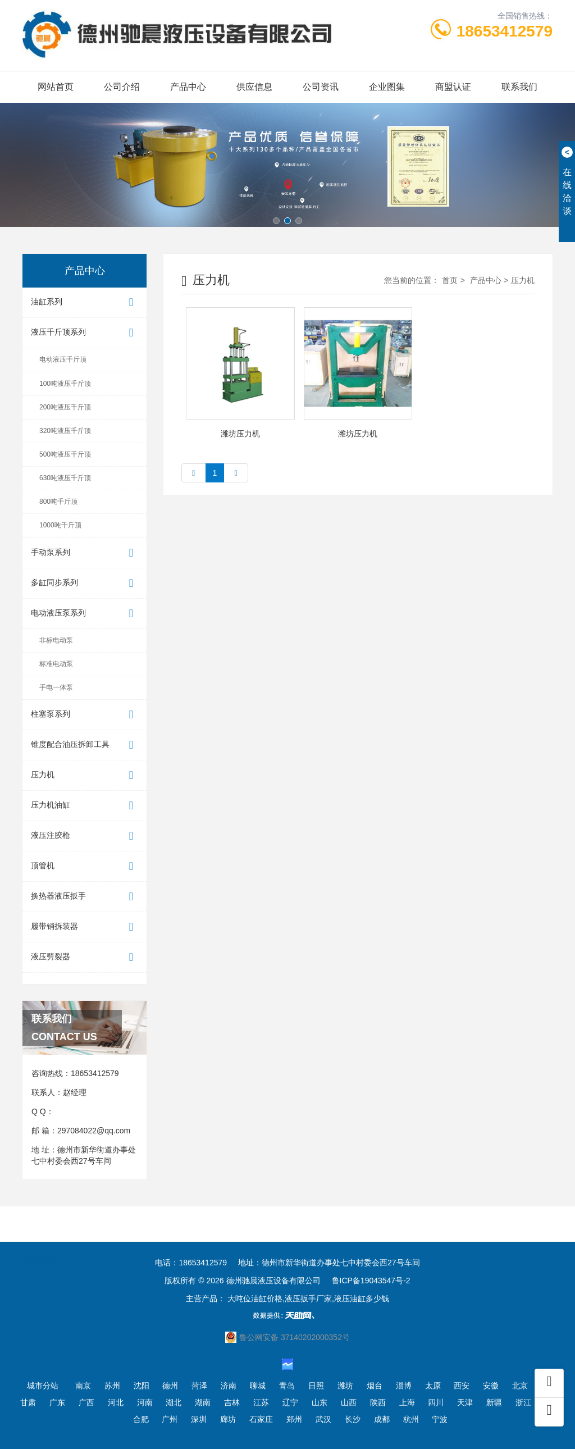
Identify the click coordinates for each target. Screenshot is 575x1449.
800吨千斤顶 (58, 501)
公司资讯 (321, 87)
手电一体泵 (56, 687)
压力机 (84, 775)
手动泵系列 (84, 552)
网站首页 (56, 87)
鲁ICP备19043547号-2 (371, 1280)
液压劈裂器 (84, 957)
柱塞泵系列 (84, 714)
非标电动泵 (56, 640)
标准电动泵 (56, 664)
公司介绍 (122, 87)
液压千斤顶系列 (84, 332)
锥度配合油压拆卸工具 (84, 745)
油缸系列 (84, 302)
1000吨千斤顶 (60, 525)
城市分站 (42, 1385)
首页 (450, 280)
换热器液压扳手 (84, 896)
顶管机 (84, 866)
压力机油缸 (84, 805)
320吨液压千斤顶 (65, 431)
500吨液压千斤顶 (65, 454)
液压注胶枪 (84, 836)
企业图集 (387, 87)
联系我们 (519, 87)
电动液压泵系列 (84, 613)
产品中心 (188, 87)
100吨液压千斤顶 (65, 384)
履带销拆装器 (84, 927)
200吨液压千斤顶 (65, 407)
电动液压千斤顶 (62, 359)
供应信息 (254, 87)
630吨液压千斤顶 (65, 478)
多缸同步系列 (84, 583)
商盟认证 (453, 87)
